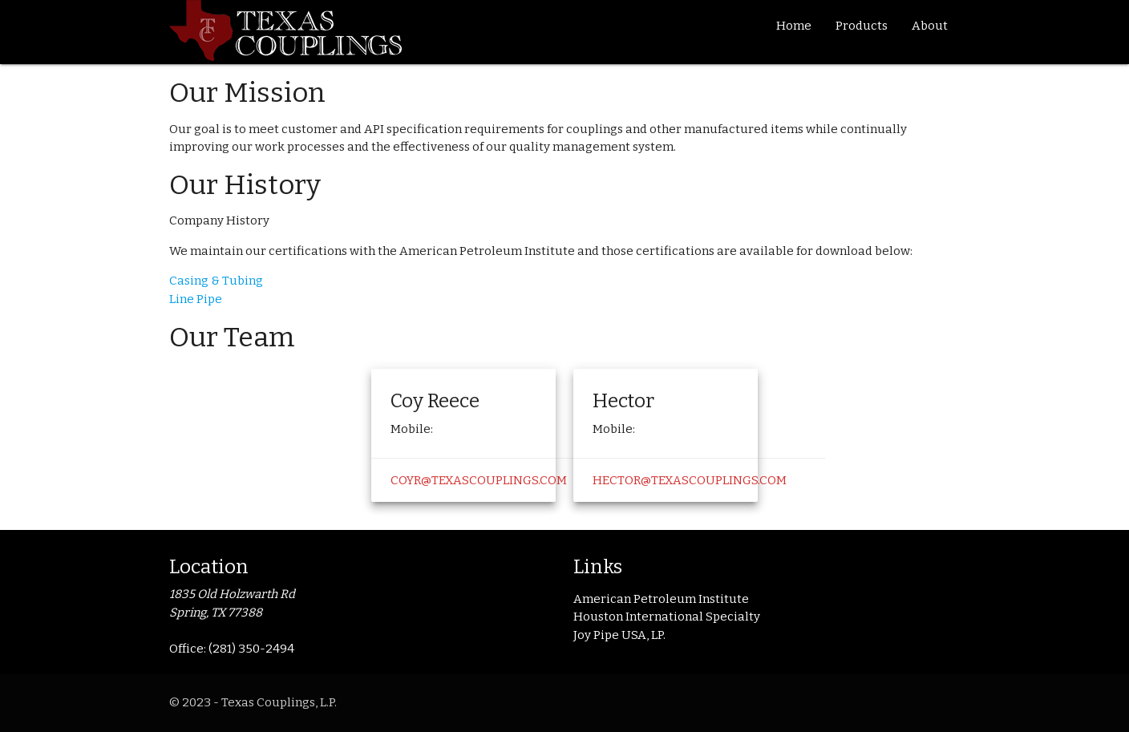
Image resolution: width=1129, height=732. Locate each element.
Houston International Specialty (666, 616)
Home (793, 25)
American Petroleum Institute (661, 599)
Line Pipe (195, 299)
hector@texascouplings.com (690, 480)
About (930, 25)
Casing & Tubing (216, 280)
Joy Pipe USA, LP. (619, 635)
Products (862, 25)
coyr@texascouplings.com (478, 480)
